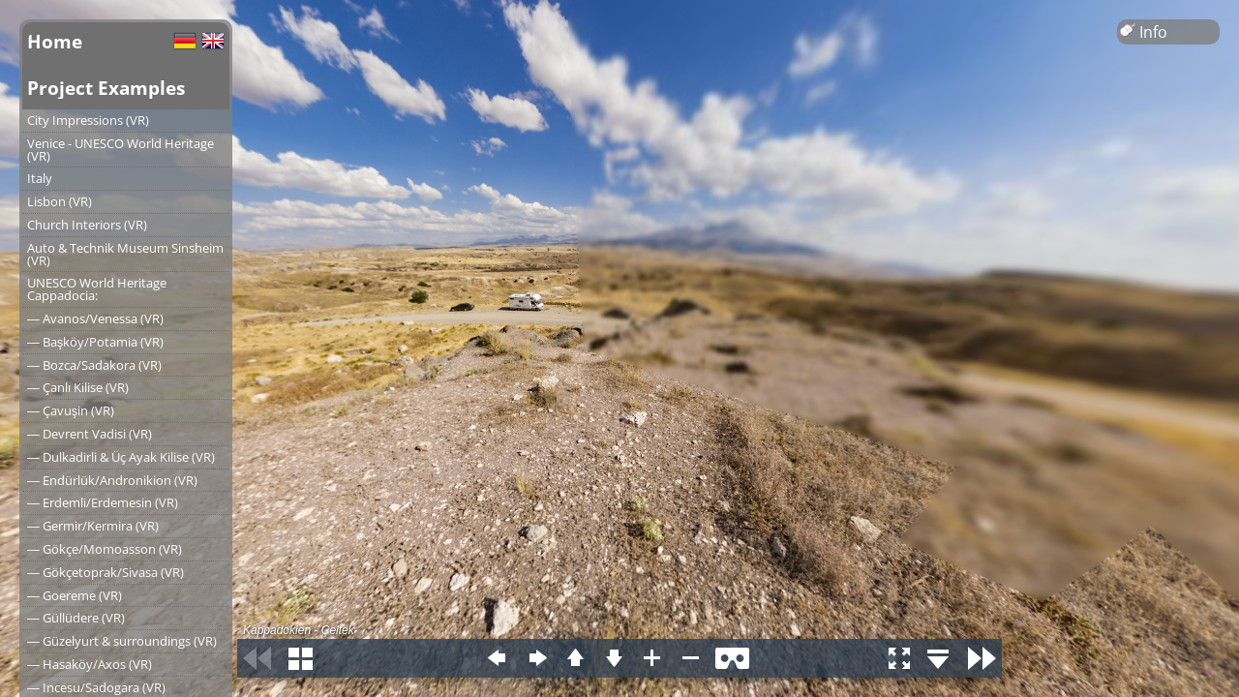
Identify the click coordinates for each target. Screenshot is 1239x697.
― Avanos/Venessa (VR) (95, 318)
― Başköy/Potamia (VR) (95, 341)
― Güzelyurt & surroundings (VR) (122, 641)
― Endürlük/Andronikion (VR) (112, 480)
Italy (39, 178)
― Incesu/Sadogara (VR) (96, 687)
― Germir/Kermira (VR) (93, 525)
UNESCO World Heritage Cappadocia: (96, 289)
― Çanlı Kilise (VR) (78, 387)
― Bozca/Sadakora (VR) (94, 365)
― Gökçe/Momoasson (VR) (104, 549)
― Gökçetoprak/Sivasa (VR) (105, 572)
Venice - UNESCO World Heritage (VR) (120, 150)
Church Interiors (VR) (87, 224)
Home (54, 41)
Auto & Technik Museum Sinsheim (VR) (125, 254)
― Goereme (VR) (74, 595)
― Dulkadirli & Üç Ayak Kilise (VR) (121, 457)
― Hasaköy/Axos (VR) (89, 664)
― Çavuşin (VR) (70, 410)
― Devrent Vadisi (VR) (89, 433)
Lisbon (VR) (59, 201)
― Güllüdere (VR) (76, 617)
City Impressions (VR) (88, 120)
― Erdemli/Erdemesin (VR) (102, 502)
